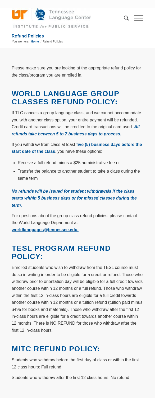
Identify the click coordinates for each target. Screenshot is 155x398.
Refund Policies (28, 36)
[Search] (123, 18)
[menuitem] (123, 18)
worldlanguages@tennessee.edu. (45, 230)
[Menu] (136, 18)
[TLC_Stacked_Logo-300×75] (64, 18)
